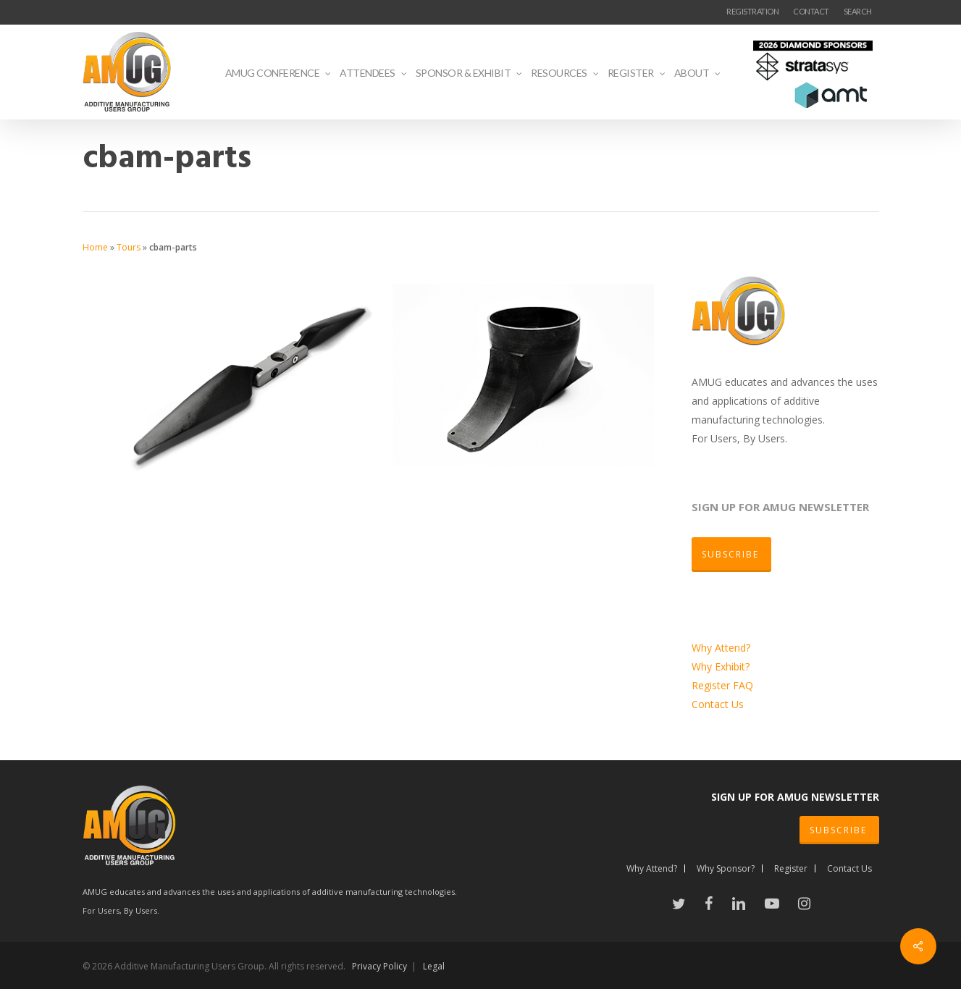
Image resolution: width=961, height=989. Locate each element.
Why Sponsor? (726, 868)
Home (95, 247)
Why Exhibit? (721, 666)
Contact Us (718, 704)
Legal (434, 966)
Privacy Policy (379, 966)
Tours (128, 247)
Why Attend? (721, 648)
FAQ (743, 685)
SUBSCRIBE (838, 830)
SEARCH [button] (858, 11)
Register (712, 685)
